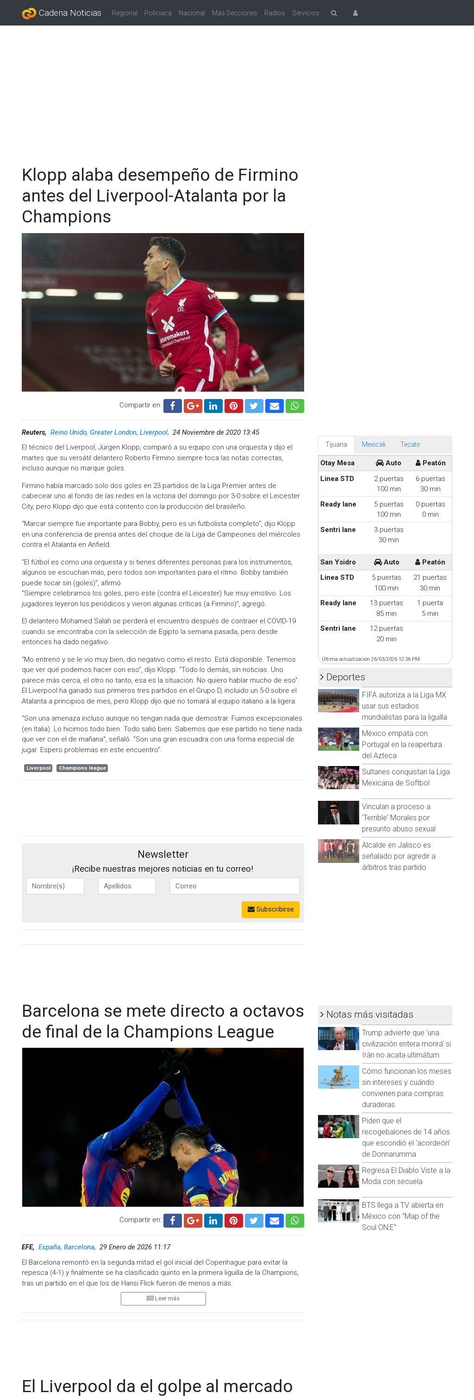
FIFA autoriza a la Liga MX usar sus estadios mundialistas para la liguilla (404, 706)
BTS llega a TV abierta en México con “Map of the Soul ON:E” (402, 1216)
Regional (124, 13)
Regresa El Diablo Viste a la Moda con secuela (406, 1176)
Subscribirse (271, 909)
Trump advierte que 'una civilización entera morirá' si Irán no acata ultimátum (406, 1043)
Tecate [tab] (410, 444)
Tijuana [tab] (336, 444)
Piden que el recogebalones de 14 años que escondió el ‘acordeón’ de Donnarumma (406, 1137)
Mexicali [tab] (374, 444)
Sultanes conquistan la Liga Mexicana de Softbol (406, 777)
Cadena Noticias (61, 13)
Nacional (192, 13)
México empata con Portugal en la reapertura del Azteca (402, 744)
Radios (274, 13)
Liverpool (38, 768)
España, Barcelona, (68, 1247)
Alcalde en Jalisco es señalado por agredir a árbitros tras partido (399, 856)
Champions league (82, 768)
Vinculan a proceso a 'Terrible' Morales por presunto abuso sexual (399, 817)
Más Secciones (234, 13)
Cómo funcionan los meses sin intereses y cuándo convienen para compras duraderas (406, 1088)
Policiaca (158, 13)
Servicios (305, 13)
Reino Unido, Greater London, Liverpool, (110, 432)
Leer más (163, 1298)
